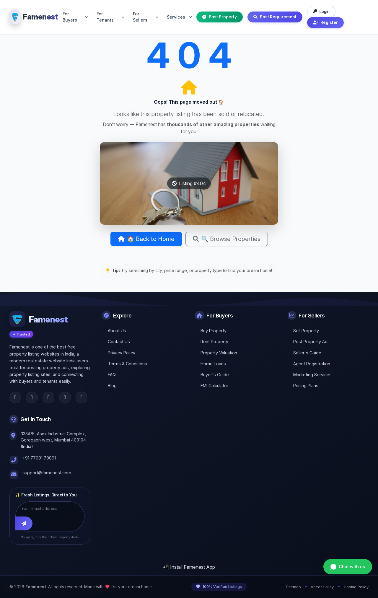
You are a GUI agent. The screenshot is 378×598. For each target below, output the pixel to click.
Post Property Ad (310, 341)
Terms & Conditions (127, 363)
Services (179, 16)
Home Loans (213, 363)
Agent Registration (311, 363)
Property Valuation (219, 352)
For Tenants (110, 17)
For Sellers (145, 17)
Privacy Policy (121, 352)
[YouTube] (81, 397)
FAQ (112, 374)
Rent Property (214, 341)
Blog (112, 385)
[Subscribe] (23, 523)
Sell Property (306, 330)
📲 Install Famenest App (189, 567)
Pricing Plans (305, 385)
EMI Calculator (214, 385)
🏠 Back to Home (146, 238)
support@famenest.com (46, 472)
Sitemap (293, 587)
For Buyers (75, 17)
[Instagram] (48, 397)
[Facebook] (15, 397)
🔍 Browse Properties (226, 238)
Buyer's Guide (215, 374)
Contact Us (119, 341)
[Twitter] (32, 397)
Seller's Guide (307, 352)
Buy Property (214, 330)
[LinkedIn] (65, 397)
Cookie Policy (356, 587)
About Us (117, 330)
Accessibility (322, 587)
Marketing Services (312, 374)
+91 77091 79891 (39, 457)
